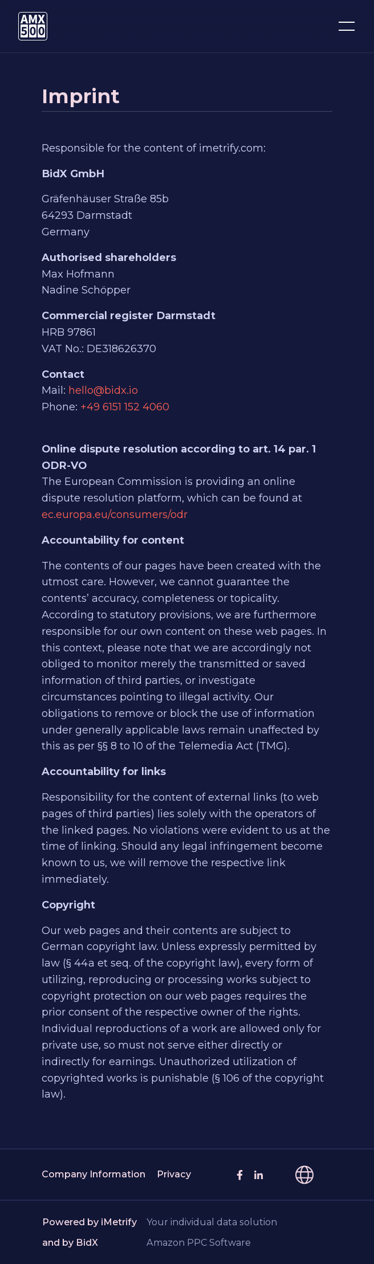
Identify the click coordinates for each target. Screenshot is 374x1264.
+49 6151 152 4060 (124, 407)
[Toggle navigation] (347, 26)
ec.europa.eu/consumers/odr (115, 514)
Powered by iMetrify (89, 1222)
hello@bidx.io (103, 390)
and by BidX (70, 1242)
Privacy (174, 1174)
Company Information (93, 1174)
